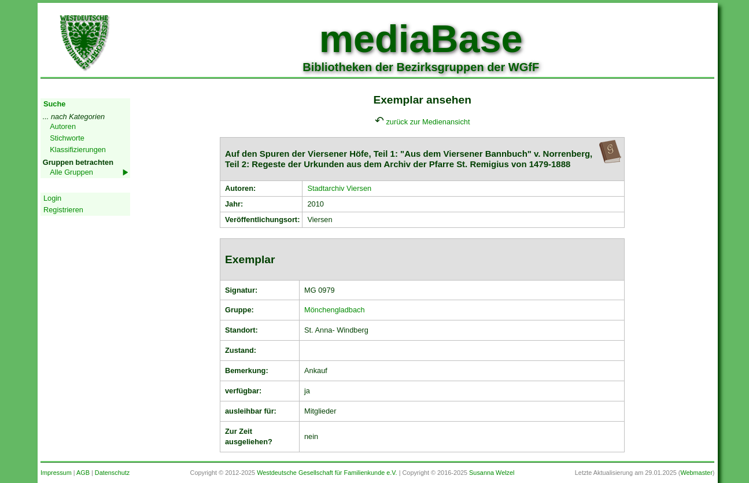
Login (52, 198)
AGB (83, 472)
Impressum (56, 472)
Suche (54, 103)
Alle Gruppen (71, 172)
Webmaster (696, 472)
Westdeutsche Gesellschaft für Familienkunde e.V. (327, 472)
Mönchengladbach (334, 309)
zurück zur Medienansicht (428, 121)
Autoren (63, 126)
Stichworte (67, 138)
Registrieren (63, 209)
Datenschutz (112, 472)
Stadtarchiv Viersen (339, 188)
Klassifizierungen (78, 149)
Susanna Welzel (491, 472)
